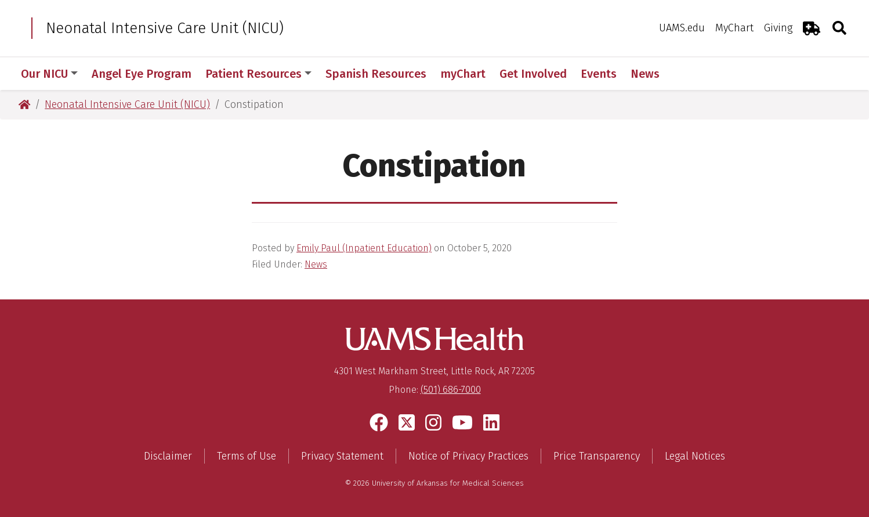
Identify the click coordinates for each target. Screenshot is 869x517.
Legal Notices (695, 456)
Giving (778, 27)
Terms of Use (246, 456)
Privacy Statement (342, 456)
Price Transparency (596, 456)
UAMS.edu (682, 27)
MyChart (734, 27)
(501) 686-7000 (451, 389)
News (316, 264)
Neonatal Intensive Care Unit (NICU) (330, 28)
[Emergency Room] (812, 28)
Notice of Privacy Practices (468, 456)
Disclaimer (168, 456)
